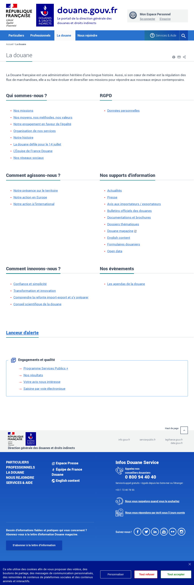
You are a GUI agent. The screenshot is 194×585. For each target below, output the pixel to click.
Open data (114, 251)
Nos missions (23, 110)
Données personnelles (123, 110)
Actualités (114, 190)
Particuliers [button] (16, 35)
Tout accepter (176, 574)
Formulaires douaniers (123, 244)
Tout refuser (146, 574)
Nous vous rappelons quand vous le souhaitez (152, 501)
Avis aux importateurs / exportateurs (134, 204)
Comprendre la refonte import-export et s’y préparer (50, 297)
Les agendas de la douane (126, 284)
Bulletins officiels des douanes (129, 211)
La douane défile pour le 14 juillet (37, 144)
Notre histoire (23, 137)
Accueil (9, 44)
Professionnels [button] (40, 35)
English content (118, 237)
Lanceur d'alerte (22, 333)
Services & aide (19, 482)
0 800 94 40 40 (140, 477)
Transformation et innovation (34, 290)
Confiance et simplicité (30, 284)
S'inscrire (165, 19)
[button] (173, 56)
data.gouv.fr (177, 442)
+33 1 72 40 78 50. (125, 489)
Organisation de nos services (34, 131)
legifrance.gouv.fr (174, 439)
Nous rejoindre (87, 35)
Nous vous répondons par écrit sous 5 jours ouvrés (155, 512)
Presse (112, 197)
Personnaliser (115, 574)
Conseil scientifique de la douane (37, 304)
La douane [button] (64, 35)
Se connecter (147, 19)
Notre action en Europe (30, 197)
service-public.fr (148, 439)
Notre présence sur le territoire (35, 190)
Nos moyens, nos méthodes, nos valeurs (42, 117)
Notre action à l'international (33, 204)
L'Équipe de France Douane (32, 151)
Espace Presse (65, 463)
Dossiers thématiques (123, 224)
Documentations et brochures (129, 217)
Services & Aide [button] (165, 35)
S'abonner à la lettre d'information (34, 545)
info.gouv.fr (124, 439)
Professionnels (20, 467)
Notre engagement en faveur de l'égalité (42, 124)
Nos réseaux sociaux (28, 157)
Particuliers (17, 462)
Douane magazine (120, 231)
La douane (15, 472)
